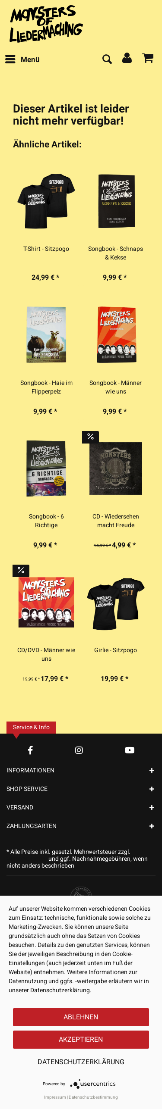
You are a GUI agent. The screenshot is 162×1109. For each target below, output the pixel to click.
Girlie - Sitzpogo (115, 650)
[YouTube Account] (130, 750)
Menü (22, 59)
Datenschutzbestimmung (93, 1097)
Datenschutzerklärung (81, 1062)
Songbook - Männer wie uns (115, 387)
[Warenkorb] (148, 60)
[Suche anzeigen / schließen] (106, 60)
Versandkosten (26, 858)
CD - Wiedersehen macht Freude (115, 521)
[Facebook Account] (30, 750)
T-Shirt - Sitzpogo (46, 249)
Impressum (55, 1097)
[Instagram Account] (79, 750)
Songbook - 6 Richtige (46, 521)
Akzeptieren (81, 1039)
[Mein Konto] (127, 60)
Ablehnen (81, 1017)
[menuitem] (22, 60)
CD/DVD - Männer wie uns (46, 654)
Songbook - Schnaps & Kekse (115, 253)
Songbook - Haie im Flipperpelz (46, 387)
